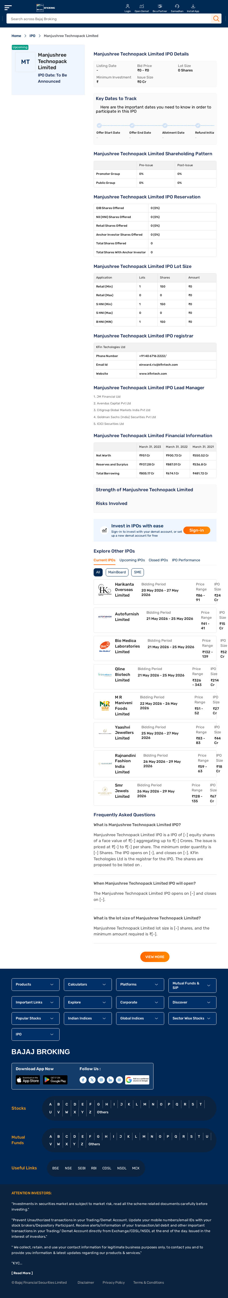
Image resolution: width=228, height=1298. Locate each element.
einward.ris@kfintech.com (158, 365)
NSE (68, 1168)
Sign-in (196, 530)
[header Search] (108, 19)
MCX (135, 1168)
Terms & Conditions (148, 1282)
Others (103, 1112)
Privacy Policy (114, 1282)
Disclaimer (86, 1282)
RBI (93, 1168)
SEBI (81, 1168)
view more (154, 957)
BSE (55, 1168)
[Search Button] (216, 19)
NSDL (122, 1168)
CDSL (106, 1168)
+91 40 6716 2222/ (152, 356)
